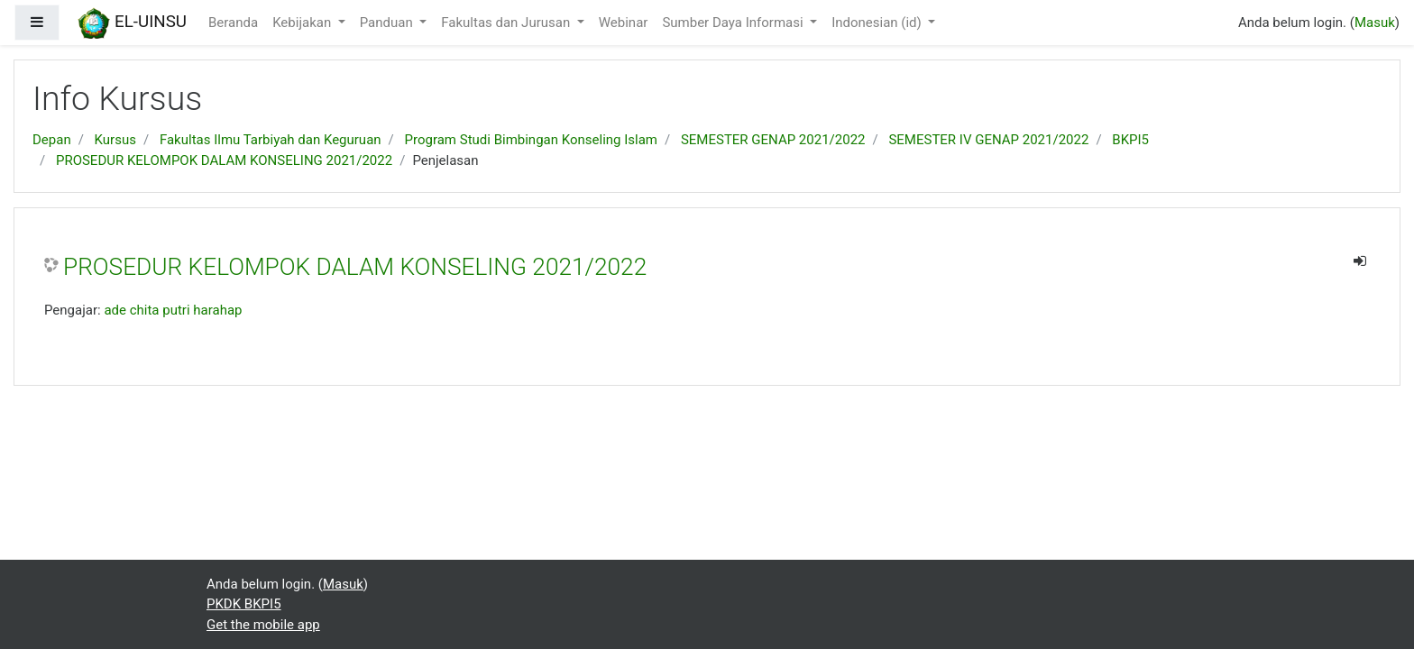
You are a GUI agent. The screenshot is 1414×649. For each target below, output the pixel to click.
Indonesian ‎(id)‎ (877, 22)
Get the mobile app (263, 625)
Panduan (388, 22)
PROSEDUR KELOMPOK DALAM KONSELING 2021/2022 (224, 160)
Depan (51, 140)
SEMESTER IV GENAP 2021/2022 (988, 140)
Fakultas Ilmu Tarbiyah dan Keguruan (270, 140)
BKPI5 (1130, 140)
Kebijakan (303, 22)
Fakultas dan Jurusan (507, 22)
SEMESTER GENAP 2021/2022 (773, 140)
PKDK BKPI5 (244, 604)
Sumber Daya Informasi (734, 22)
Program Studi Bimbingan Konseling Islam (531, 140)
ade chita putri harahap (173, 310)
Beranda (233, 22)
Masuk (1374, 22)
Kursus (115, 140)
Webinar (623, 22)
